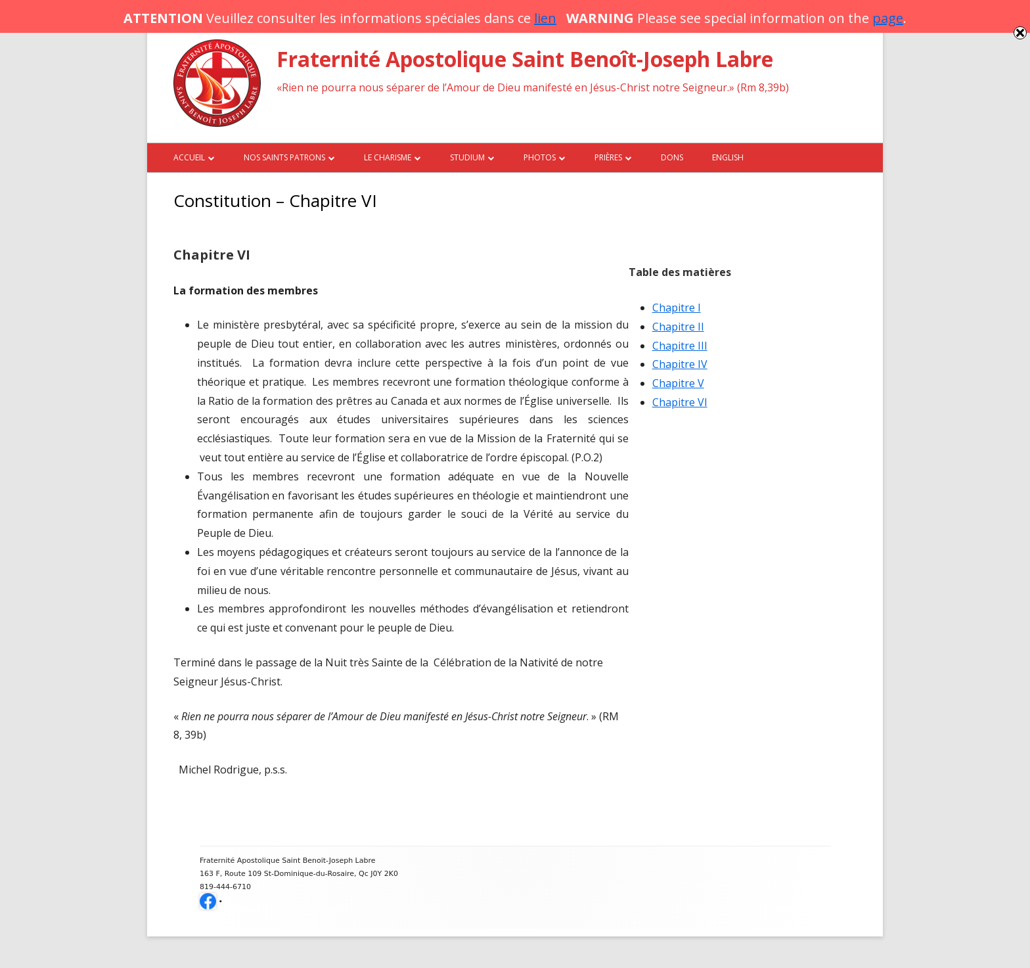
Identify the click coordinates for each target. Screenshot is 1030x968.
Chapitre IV (679, 364)
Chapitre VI (679, 402)
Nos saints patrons (284, 157)
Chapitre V (678, 383)
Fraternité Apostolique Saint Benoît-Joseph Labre (525, 59)
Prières (608, 157)
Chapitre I (676, 307)
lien (545, 18)
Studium (467, 157)
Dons (672, 157)
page (887, 18)
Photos (540, 157)
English (728, 157)
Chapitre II (678, 326)
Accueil (189, 157)
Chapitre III (679, 345)
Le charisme (387, 157)
